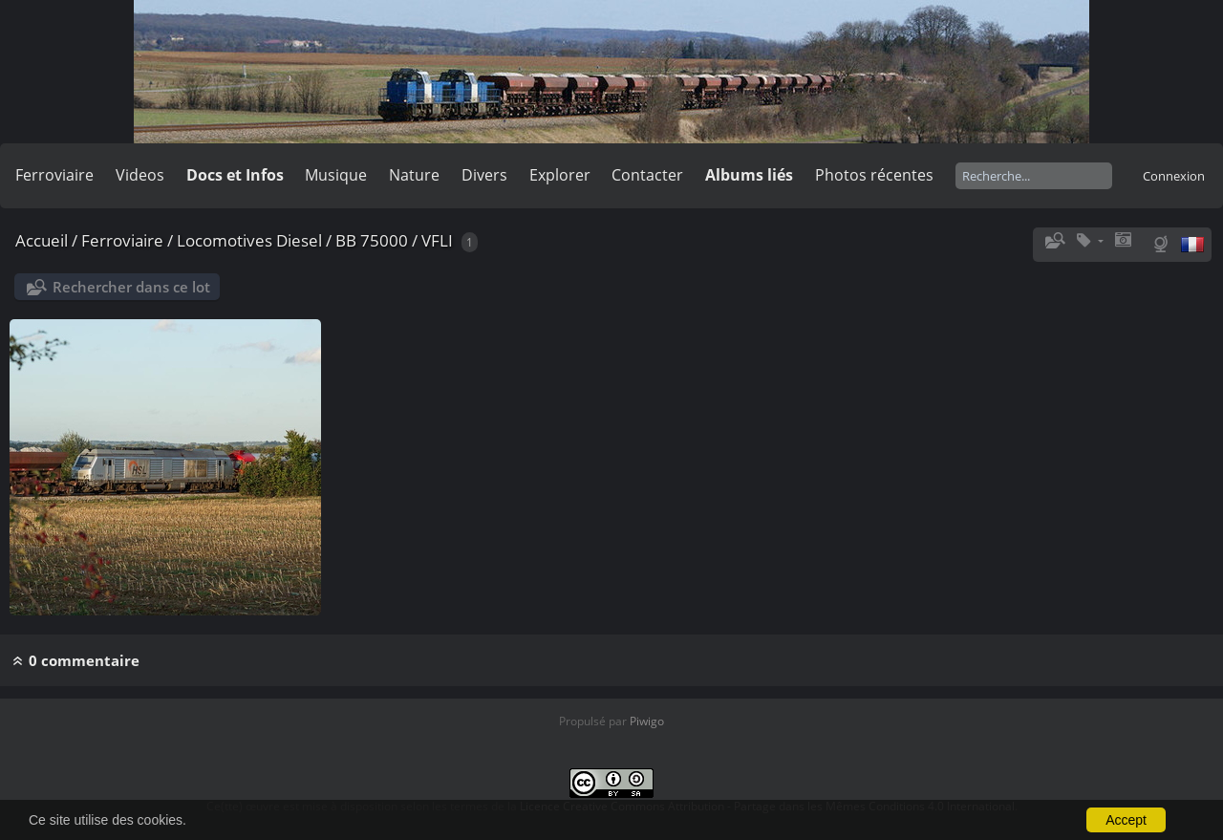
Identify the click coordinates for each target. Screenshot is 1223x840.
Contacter (647, 174)
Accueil (41, 240)
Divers (484, 174)
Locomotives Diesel (249, 240)
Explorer (559, 174)
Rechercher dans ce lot (131, 286)
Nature (414, 174)
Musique (336, 174)
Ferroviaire (54, 174)
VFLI (437, 240)
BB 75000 (371, 240)
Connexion (1174, 175)
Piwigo (647, 721)
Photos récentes (874, 174)
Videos (140, 174)
